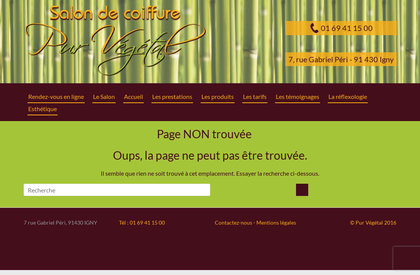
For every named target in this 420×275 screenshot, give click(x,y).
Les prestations (172, 96)
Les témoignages (297, 96)
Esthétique (42, 108)
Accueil (133, 96)
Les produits (217, 96)
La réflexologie (347, 96)
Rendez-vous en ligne (56, 96)
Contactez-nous (233, 222)
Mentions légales (276, 222)
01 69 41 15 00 (347, 27)
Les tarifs (255, 96)
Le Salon (104, 96)
